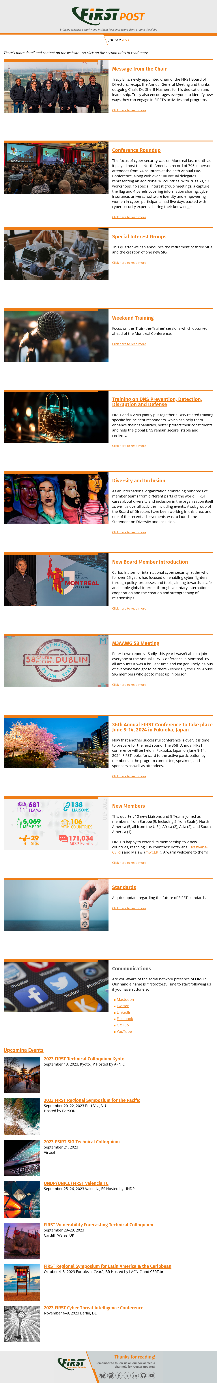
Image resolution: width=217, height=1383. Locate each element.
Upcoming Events (24, 1050)
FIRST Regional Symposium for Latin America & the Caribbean (107, 1266)
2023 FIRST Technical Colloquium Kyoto (84, 1059)
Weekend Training (133, 318)
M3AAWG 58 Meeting (135, 643)
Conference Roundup (136, 150)
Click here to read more (129, 110)
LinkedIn (124, 1012)
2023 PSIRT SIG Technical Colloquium (82, 1142)
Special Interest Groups (139, 237)
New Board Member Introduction (150, 562)
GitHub (123, 1025)
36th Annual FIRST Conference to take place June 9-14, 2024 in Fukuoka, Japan (162, 727)
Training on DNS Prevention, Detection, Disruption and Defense (157, 401)
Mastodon (125, 999)
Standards (124, 887)
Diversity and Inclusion (138, 481)
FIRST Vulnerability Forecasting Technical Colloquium (98, 1225)
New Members (128, 806)
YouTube (124, 1031)
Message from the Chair (139, 69)
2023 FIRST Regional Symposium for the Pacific (92, 1100)
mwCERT (152, 852)
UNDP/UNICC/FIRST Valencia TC (76, 1183)
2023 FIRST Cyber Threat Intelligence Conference (93, 1308)
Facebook (125, 1018)
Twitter (123, 1005)
